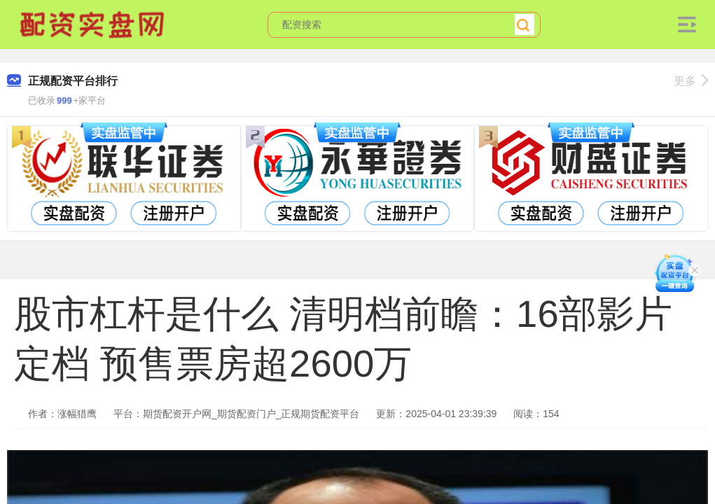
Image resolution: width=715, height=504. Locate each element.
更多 (691, 81)
